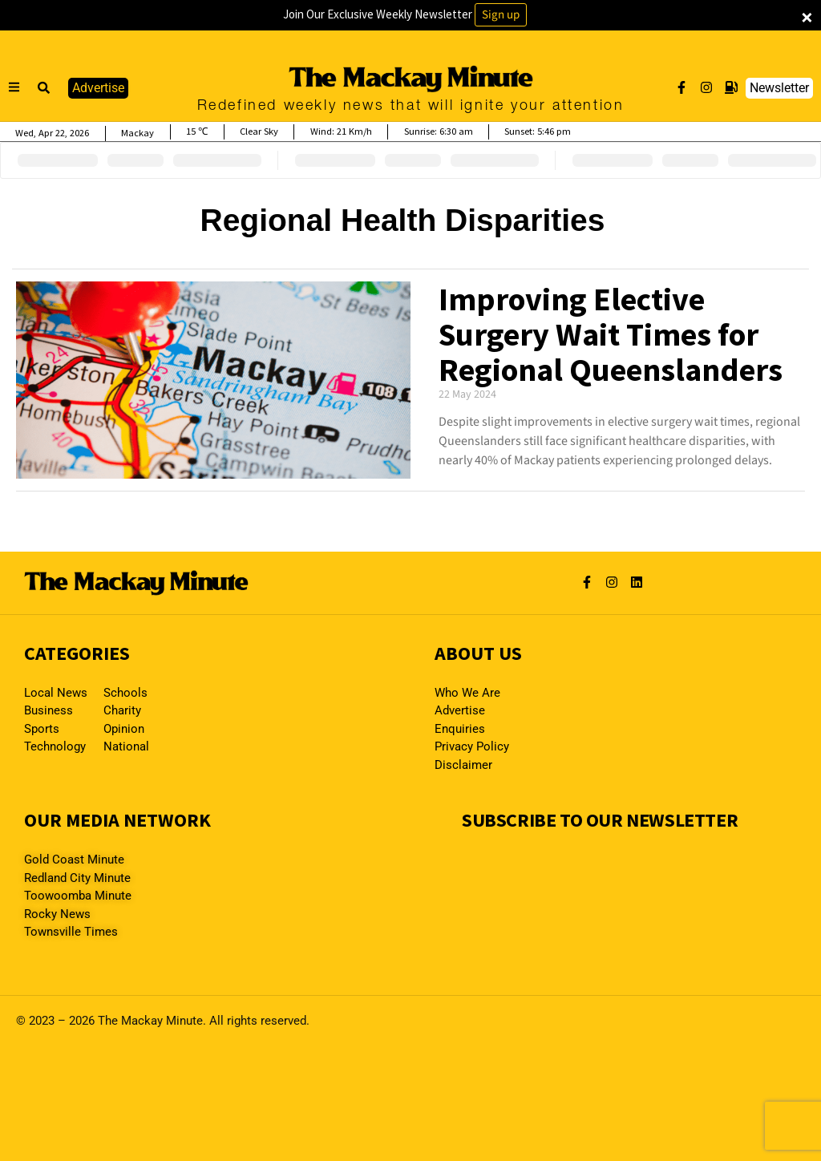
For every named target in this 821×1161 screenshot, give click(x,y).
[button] (44, 88)
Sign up (501, 14)
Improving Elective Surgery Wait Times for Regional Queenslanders (611, 334)
